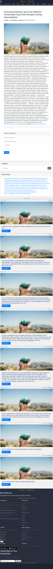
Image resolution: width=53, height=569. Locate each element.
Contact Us (25, 532)
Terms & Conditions (5, 510)
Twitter (2, 537)
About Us (24, 534)
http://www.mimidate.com (39, 124)
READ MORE (26, 198)
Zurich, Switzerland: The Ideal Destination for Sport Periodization (21, 192)
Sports (23, 510)
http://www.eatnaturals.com (10, 124)
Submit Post (25, 507)
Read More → (6, 230)
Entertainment (25, 512)
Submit (6, 152)
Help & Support (26, 527)
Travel (23, 515)
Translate (24, 543)
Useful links (25, 500)
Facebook (3, 532)
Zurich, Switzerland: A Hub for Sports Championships (18, 193)
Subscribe (18, 561)
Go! (49, 168)
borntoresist (50, 346)
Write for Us (25, 539)
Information (3, 500)
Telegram (3, 539)
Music (23, 517)
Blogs (23, 525)
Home (23, 505)
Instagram (3, 534)
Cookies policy (8, 512)
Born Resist (27, 1)
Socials (2, 527)
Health (23, 520)
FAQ (13, 512)
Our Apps (2, 543)
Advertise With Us (26, 537)
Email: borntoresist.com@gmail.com (10, 518)
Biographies (25, 522)
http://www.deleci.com (19, 122)
